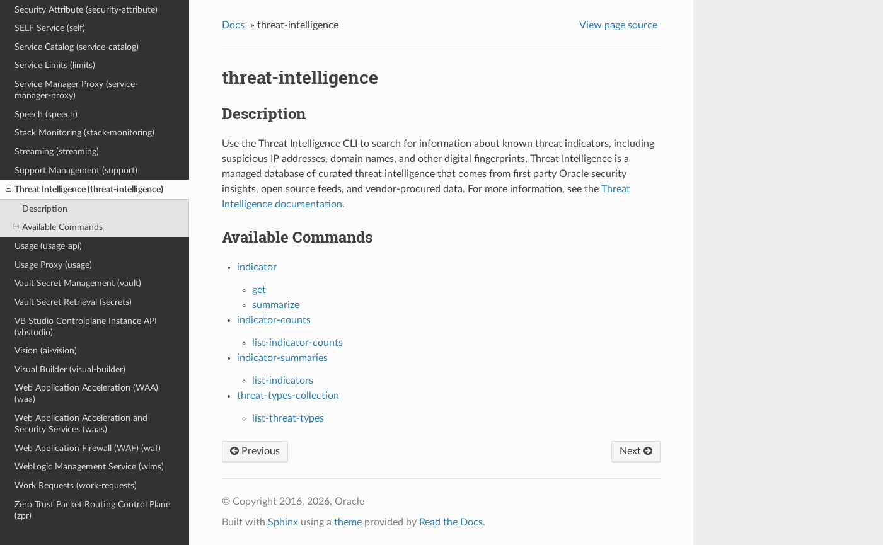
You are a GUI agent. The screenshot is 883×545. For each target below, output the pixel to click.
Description (44, 209)
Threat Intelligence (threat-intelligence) (84, 189)
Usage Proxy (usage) (53, 265)
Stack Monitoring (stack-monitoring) (84, 132)
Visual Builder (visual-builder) (69, 369)
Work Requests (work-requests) (75, 485)
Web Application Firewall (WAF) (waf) (87, 448)
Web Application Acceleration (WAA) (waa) (86, 393)
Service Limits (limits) (54, 65)
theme (348, 522)
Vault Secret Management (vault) (77, 283)
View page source (618, 25)
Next (636, 451)
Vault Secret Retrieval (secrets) (73, 302)
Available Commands (58, 227)
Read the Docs (451, 522)
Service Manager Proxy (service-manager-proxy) (76, 89)
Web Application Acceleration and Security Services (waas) (80, 423)
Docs (233, 25)
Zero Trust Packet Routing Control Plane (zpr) (92, 510)
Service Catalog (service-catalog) (76, 47)
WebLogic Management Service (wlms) (89, 466)
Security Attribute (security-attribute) (86, 9)
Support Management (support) (75, 170)
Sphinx (283, 522)
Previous (255, 451)
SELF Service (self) (49, 28)
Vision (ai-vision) (45, 350)
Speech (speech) (46, 114)
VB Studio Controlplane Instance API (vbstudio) (85, 326)
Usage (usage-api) (48, 246)
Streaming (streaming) (56, 151)
